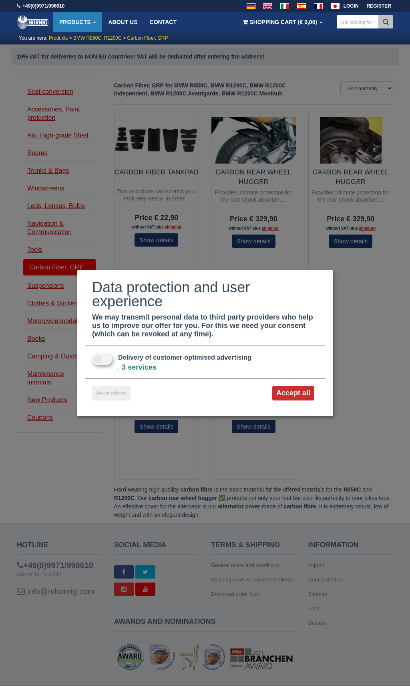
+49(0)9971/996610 (43, 6)
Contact (163, 22)
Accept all (293, 393)
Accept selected (111, 393)
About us (122, 22)
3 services (136, 367)
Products (77, 22)
